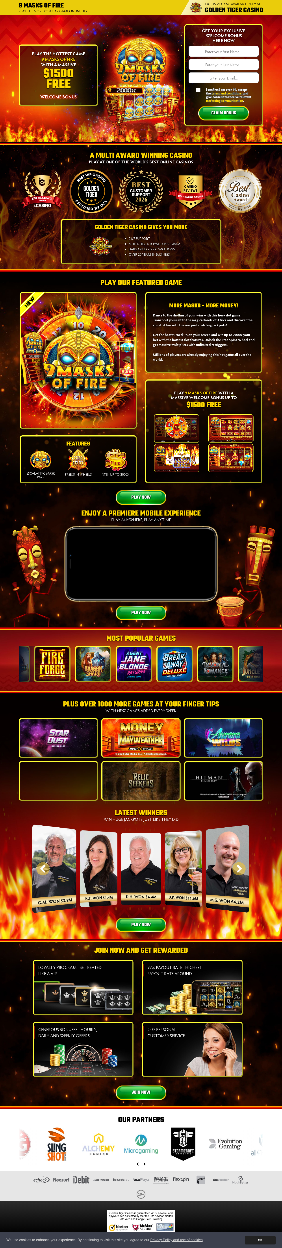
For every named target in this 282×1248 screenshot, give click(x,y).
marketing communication (224, 100)
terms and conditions (226, 93)
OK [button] (260, 1240)
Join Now (141, 1092)
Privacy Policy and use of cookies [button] (176, 1240)
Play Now (141, 497)
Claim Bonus (223, 113)
